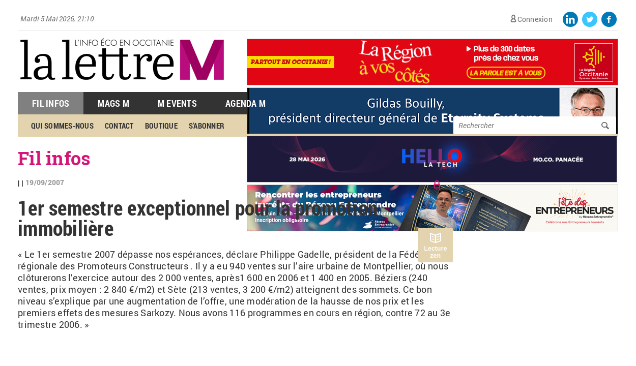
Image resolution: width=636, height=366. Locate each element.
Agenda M (245, 103)
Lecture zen (435, 252)
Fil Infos (50, 103)
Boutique (161, 125)
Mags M (113, 103)
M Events (177, 103)
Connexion (535, 19)
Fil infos (54, 158)
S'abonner (206, 125)
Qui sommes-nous (62, 125)
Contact (119, 125)
